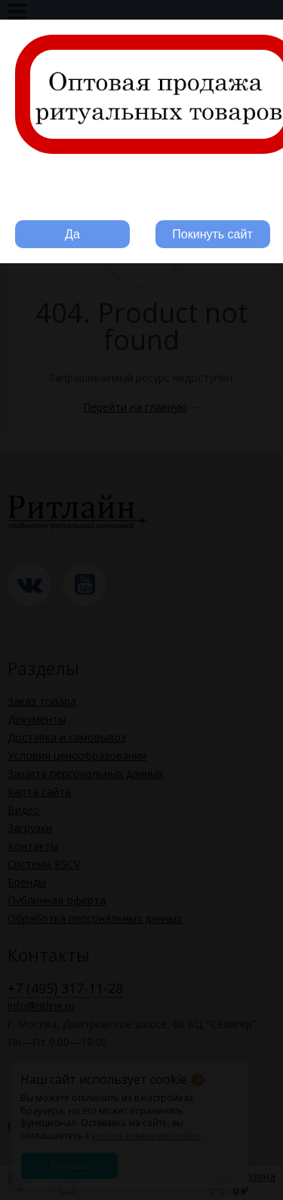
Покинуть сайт (212, 234)
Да (72, 234)
